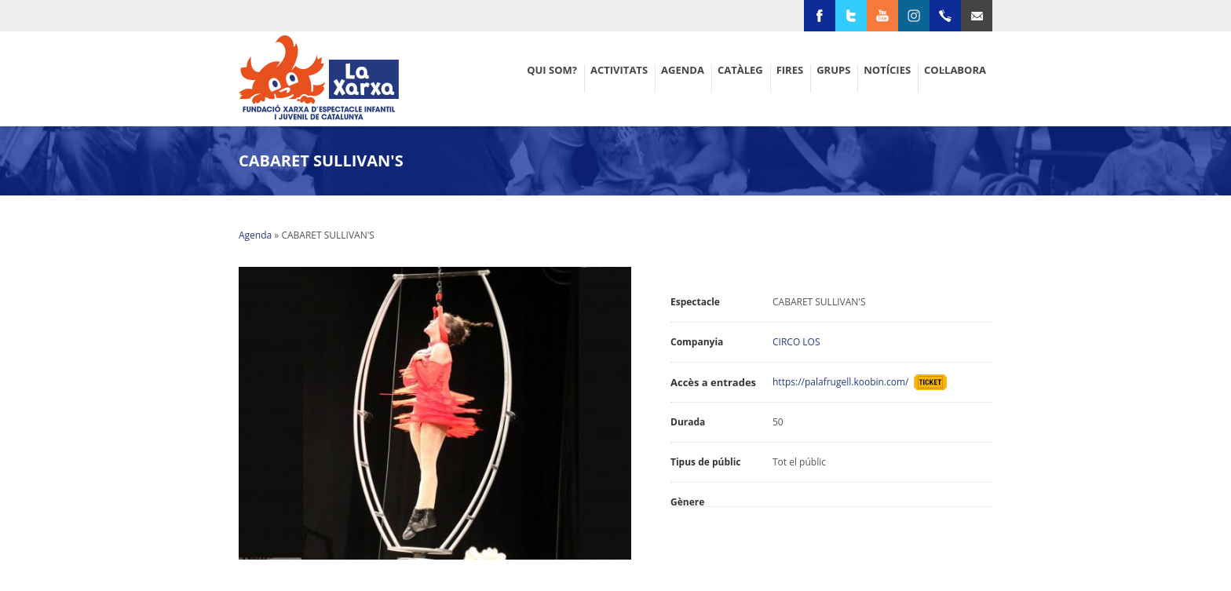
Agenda (255, 235)
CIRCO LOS (796, 341)
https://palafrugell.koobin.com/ (843, 382)
